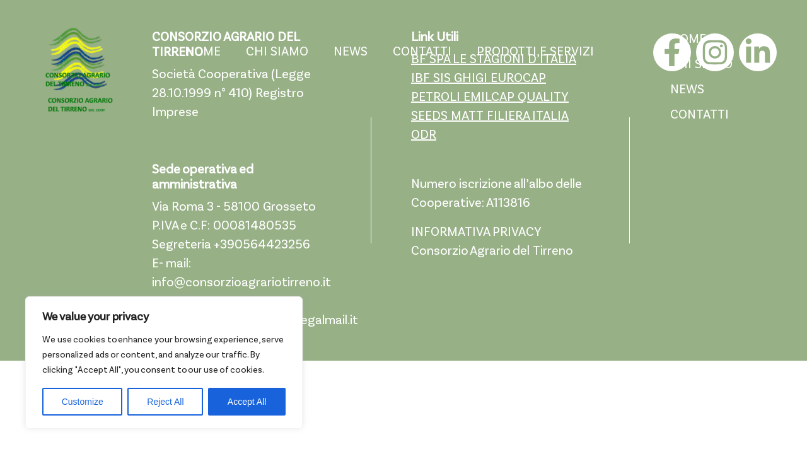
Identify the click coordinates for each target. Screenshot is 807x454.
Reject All (165, 402)
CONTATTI (422, 52)
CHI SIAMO (277, 52)
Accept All (247, 402)
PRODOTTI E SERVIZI (535, 52)
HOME (203, 52)
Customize (82, 402)
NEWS (351, 52)
